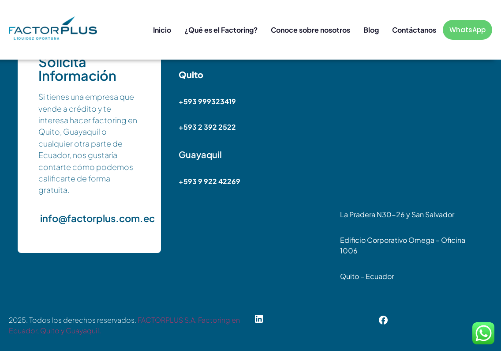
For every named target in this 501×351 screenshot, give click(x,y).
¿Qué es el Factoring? (221, 29)
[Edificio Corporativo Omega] (411, 134)
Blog (371, 29)
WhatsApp (467, 29)
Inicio (162, 29)
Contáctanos (414, 29)
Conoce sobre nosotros (310, 29)
